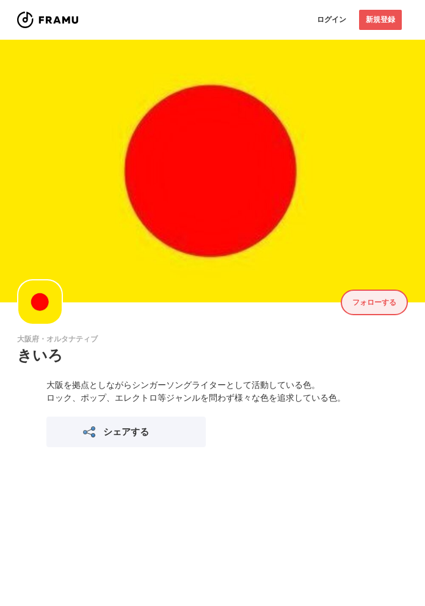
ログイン (331, 19)
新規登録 (380, 19)
